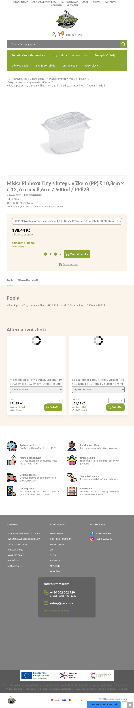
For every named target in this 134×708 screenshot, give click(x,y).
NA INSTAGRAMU (104, 539)
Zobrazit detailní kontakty (56, 610)
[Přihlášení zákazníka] (54, 34)
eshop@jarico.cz (61, 603)
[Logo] (67, 20)
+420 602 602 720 (62, 592)
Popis (10, 280)
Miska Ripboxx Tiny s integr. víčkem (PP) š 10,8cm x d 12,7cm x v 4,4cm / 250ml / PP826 (36, 382)
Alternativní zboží (28, 280)
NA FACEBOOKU (103, 533)
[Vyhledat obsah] (123, 44)
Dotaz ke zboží (70, 264)
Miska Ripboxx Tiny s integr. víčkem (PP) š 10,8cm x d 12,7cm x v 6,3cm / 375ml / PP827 (98, 382)
